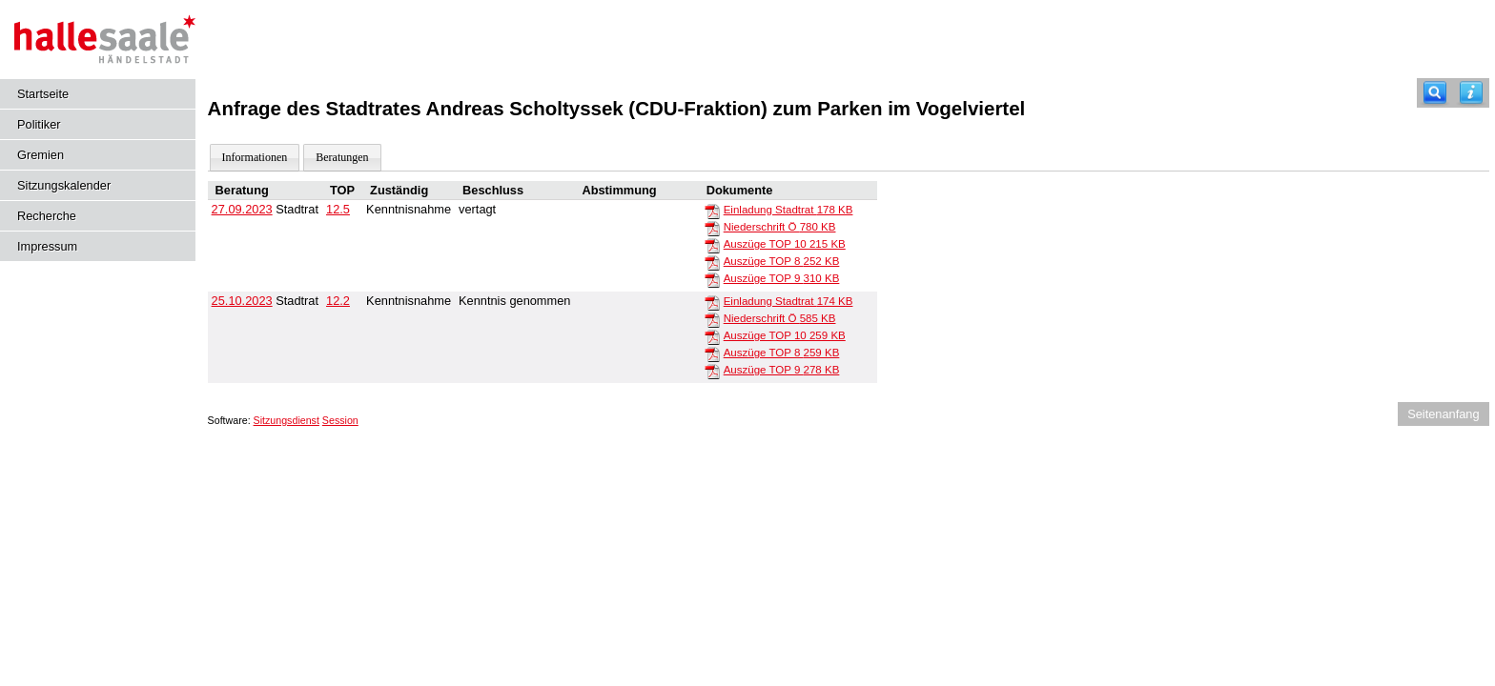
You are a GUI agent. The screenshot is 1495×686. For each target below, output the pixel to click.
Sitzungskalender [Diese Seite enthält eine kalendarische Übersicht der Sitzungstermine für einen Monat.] (64, 185)
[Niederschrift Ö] (712, 227)
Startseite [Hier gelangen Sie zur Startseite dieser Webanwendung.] (43, 94)
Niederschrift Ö (780, 226)
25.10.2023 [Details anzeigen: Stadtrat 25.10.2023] (242, 300)
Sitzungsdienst (286, 420)
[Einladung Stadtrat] (712, 210)
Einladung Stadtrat (788, 209)
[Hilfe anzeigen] (1471, 93)
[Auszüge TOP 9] (712, 279)
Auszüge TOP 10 (785, 244)
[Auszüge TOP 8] (712, 262)
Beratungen (342, 157)
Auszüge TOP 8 (782, 261)
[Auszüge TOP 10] (712, 245)
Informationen (255, 157)
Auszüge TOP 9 (782, 278)
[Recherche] (1435, 93)
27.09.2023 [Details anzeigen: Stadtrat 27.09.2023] (242, 209)
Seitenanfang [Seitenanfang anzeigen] (1443, 414)
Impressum (47, 246)
